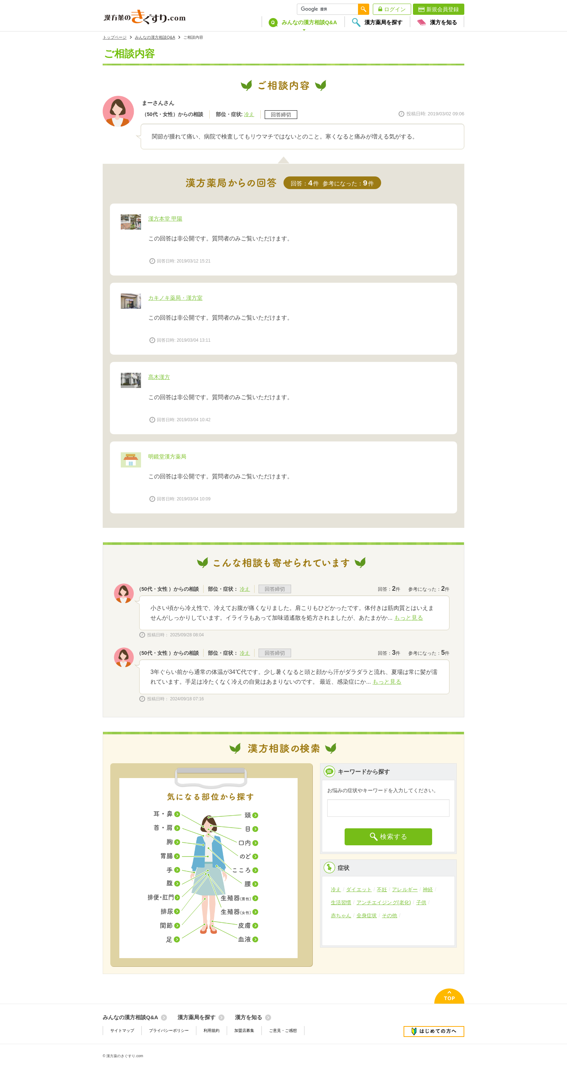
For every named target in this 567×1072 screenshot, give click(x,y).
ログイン (395, 9)
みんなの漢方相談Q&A (155, 37)
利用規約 (211, 1030)
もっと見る (408, 618)
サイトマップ (122, 1030)
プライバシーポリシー (169, 1030)
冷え (249, 114)
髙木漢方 (159, 377)
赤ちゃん (341, 915)
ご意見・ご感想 (283, 1030)
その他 (389, 915)
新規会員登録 (442, 9)
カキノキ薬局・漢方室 (175, 298)
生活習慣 (341, 902)
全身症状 (367, 915)
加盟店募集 (244, 1030)
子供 (421, 902)
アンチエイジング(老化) (384, 902)
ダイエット (359, 889)
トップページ (115, 37)
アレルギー (405, 889)
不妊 (382, 889)
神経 (428, 889)
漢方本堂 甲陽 (165, 218)
